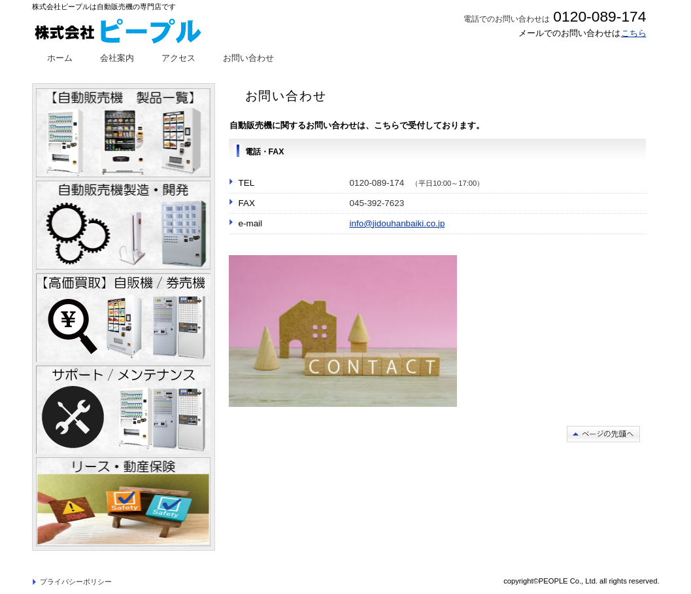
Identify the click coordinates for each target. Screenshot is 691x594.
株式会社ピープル (129, 29)
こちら (634, 33)
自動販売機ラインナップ (123, 132)
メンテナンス (123, 409)
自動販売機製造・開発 (123, 225)
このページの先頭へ (603, 434)
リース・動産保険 (123, 501)
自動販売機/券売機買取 (123, 317)
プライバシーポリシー (76, 581)
